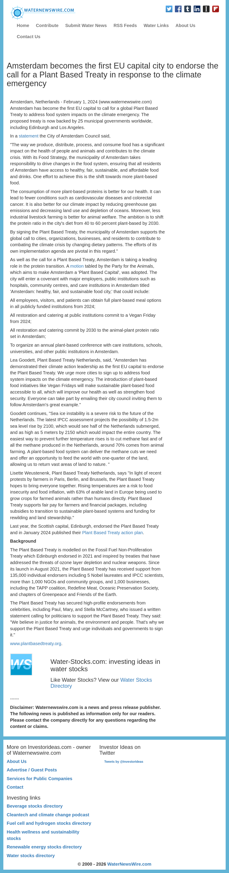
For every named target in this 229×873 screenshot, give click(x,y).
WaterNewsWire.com (129, 864)
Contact (15, 787)
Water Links (156, 25)
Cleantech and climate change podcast (48, 814)
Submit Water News (86, 25)
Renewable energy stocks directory (44, 846)
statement (28, 135)
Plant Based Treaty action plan (112, 532)
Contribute (47, 25)
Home (23, 25)
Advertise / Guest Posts (32, 769)
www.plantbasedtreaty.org (35, 643)
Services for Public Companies (39, 778)
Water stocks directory (31, 855)
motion (77, 266)
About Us (185, 25)
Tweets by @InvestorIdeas (123, 761)
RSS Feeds (125, 25)
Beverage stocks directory (35, 806)
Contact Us (28, 36)
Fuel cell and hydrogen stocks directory (49, 823)
